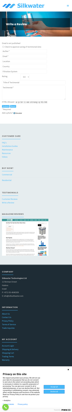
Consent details (8, 404)
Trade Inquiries (8, 328)
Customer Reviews (10, 199)
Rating (4, 76)
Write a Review (8, 202)
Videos (5, 157)
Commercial (7, 174)
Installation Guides (10, 146)
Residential (6, 180)
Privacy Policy (7, 321)
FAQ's (4, 142)
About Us (6, 314)
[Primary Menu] (68, 6)
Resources (6, 153)
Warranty (6, 360)
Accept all (54, 387)
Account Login (8, 346)
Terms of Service (9, 324)
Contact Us (6, 317)
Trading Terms (8, 356)
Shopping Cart (8, 353)
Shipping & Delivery (10, 349)
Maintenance (7, 149)
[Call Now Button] (5, 407)
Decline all (54, 392)
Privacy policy (23, 404)
